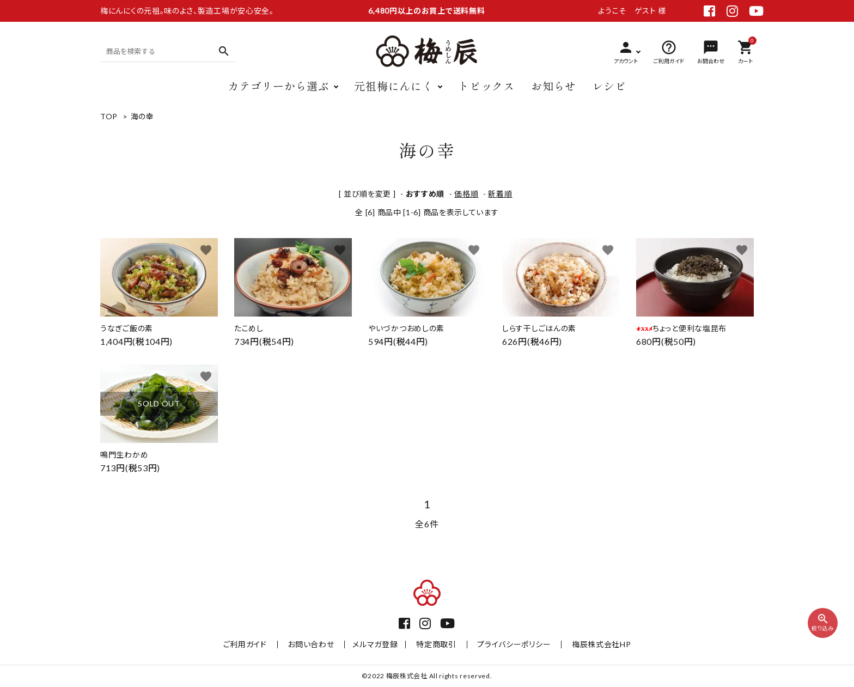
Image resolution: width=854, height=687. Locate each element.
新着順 (500, 193)
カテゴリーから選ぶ (278, 86)
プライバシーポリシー (509, 644)
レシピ (609, 86)
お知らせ (553, 86)
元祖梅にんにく (393, 86)
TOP (109, 116)
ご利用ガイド (255, 644)
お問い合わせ (316, 644)
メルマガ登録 (377, 644)
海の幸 (142, 116)
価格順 (466, 193)
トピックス (486, 86)
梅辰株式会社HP (591, 644)
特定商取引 (436, 644)
